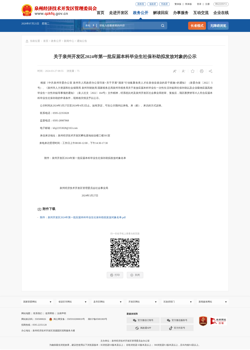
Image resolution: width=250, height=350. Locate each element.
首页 (100, 13)
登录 (199, 4)
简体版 (188, 4)
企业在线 (221, 13)
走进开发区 (118, 13)
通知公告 (82, 41)
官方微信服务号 (177, 321)
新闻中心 (69, 41)
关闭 (135, 275)
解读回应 (160, 13)
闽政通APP (143, 329)
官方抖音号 (177, 329)
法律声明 (61, 314)
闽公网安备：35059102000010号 (67, 320)
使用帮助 (49, 314)
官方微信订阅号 (143, 321)
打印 (115, 275)
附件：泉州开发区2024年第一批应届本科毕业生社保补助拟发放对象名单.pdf (83, 217)
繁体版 (178, 4)
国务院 (140, 4)
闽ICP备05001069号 (97, 320)
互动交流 (201, 13)
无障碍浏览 (218, 25)
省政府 (152, 4)
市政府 (164, 4)
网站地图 (25, 314)
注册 (207, 4)
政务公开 (140, 13)
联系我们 (37, 314)
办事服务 (180, 13)
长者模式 (197, 25)
